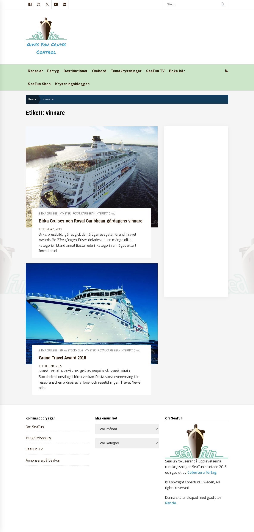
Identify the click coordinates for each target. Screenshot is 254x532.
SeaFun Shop (39, 84)
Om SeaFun (35, 427)
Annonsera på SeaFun (43, 460)
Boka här (177, 71)
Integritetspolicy (38, 438)
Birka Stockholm (71, 350)
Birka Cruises (48, 213)
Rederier (35, 71)
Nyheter (65, 213)
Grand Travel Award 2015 (62, 357)
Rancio (170, 503)
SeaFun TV (155, 71)
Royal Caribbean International (93, 213)
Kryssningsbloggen (72, 84)
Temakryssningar (126, 71)
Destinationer (76, 71)
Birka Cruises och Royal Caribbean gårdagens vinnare (90, 220)
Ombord (99, 71)
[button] (226, 71)
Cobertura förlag (201, 472)
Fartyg (53, 71)
